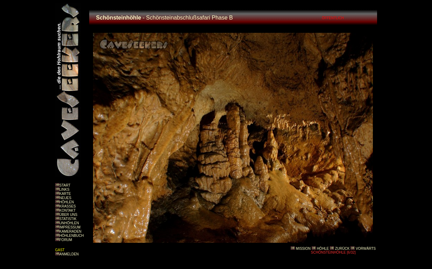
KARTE (65, 194)
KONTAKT (67, 210)
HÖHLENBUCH (71, 236)
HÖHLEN (66, 202)
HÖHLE (323, 248)
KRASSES (67, 206)
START (65, 185)
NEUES (65, 198)
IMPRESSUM (70, 227)
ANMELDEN (69, 254)
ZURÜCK (342, 248)
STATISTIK (68, 219)
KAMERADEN (70, 231)
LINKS (64, 189)
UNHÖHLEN (69, 223)
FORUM (65, 240)
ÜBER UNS (68, 215)
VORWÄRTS (366, 248)
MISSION (303, 248)
